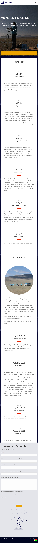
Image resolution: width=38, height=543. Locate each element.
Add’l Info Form (11, 540)
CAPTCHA (3, 497)
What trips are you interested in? (8, 465)
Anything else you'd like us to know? (9, 477)
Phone (21, 459)
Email (2, 459)
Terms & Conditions (29, 538)
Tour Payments (22, 538)
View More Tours (19, 53)
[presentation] (9, 501)
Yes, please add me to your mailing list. (9, 493)
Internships (6, 540)
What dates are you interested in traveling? (11, 471)
